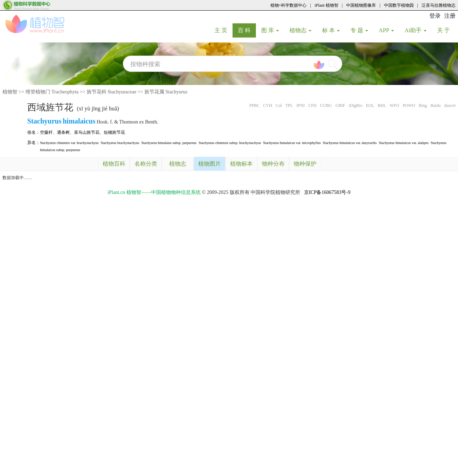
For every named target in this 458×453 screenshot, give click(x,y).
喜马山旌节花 (86, 132)
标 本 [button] (331, 30)
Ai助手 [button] (415, 30)
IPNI (301, 105)
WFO (394, 105)
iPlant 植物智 (326, 5)
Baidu (435, 105)
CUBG (326, 105)
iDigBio (355, 105)
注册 (450, 16)
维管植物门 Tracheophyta (52, 91)
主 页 (223, 30)
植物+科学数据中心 (288, 5)
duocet (450, 105)
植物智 (9, 91)
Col (279, 105)
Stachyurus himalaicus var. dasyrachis (350, 143)
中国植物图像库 (361, 5)
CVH (267, 105)
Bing (423, 105)
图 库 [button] (270, 30)
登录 (435, 16)
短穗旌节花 (114, 132)
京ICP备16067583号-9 (327, 192)
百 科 (247, 30)
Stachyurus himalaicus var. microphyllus (292, 143)
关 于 (446, 30)
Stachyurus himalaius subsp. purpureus (168, 143)
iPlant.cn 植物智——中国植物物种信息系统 (154, 192)
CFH (312, 105)
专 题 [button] (359, 30)
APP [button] (386, 30)
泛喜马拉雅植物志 (439, 5)
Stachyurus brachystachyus (120, 143)
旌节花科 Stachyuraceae (111, 91)
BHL (382, 105)
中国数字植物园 (399, 5)
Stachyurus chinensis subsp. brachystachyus (230, 143)
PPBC (254, 105)
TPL (289, 105)
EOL (370, 105)
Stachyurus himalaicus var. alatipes (404, 143)
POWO (409, 105)
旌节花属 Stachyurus (166, 91)
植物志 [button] (300, 30)
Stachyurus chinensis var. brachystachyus (69, 143)
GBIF (340, 105)
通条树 (63, 132)
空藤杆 (46, 132)
